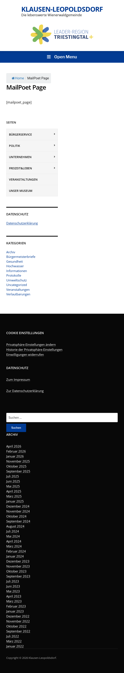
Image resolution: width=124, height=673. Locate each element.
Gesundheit (14, 261)
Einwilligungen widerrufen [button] (25, 354)
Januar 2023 (15, 611)
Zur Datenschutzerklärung (25, 391)
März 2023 (14, 601)
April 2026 (13, 446)
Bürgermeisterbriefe (20, 257)
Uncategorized (16, 285)
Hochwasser (15, 266)
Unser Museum (20, 191)
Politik (14, 146)
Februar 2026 (16, 451)
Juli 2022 (12, 636)
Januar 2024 (15, 556)
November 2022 (18, 621)
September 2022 (18, 631)
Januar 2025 (15, 501)
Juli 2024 (12, 531)
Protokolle (13, 275)
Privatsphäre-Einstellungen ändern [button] (31, 344)
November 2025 (18, 461)
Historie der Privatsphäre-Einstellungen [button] (34, 349)
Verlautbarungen (18, 294)
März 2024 (14, 546)
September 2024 (18, 521)
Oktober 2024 (16, 516)
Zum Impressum (18, 379)
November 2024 (18, 511)
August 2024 (15, 526)
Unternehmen (20, 157)
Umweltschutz (16, 280)
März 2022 (14, 641)
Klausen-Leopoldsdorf (62, 9)
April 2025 (13, 491)
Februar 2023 (16, 606)
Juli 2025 (12, 476)
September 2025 (18, 471)
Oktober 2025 (16, 466)
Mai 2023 (13, 591)
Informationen (16, 271)
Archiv (10, 252)
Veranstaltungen (23, 179)
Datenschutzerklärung (22, 223)
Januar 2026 (15, 456)
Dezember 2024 (17, 506)
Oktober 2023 (16, 571)
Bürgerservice (20, 134)
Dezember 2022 (17, 616)
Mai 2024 (13, 536)
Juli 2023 (12, 581)
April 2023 (13, 596)
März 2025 (14, 496)
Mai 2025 (13, 486)
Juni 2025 (13, 481)
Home (18, 78)
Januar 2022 (15, 646)
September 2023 (18, 576)
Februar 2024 (16, 551)
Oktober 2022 (16, 626)
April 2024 (13, 541)
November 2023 (18, 566)
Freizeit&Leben (20, 168)
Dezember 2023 (17, 561)
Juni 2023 (13, 586)
